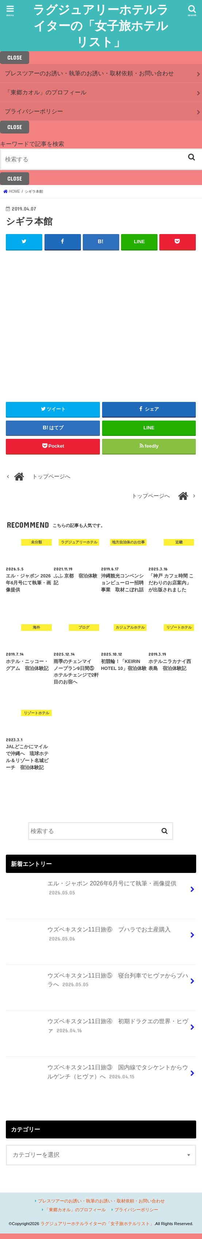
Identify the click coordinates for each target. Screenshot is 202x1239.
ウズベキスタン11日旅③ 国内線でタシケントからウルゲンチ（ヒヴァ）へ (98, 1074)
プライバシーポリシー (34, 111)
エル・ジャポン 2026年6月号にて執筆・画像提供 (92, 891)
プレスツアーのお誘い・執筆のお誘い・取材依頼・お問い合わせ (89, 73)
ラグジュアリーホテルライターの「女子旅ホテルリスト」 (101, 25)
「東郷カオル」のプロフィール (45, 92)
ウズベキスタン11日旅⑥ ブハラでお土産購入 (89, 936)
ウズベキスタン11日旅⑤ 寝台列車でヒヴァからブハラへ (98, 983)
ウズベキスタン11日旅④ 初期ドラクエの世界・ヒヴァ (98, 1029)
